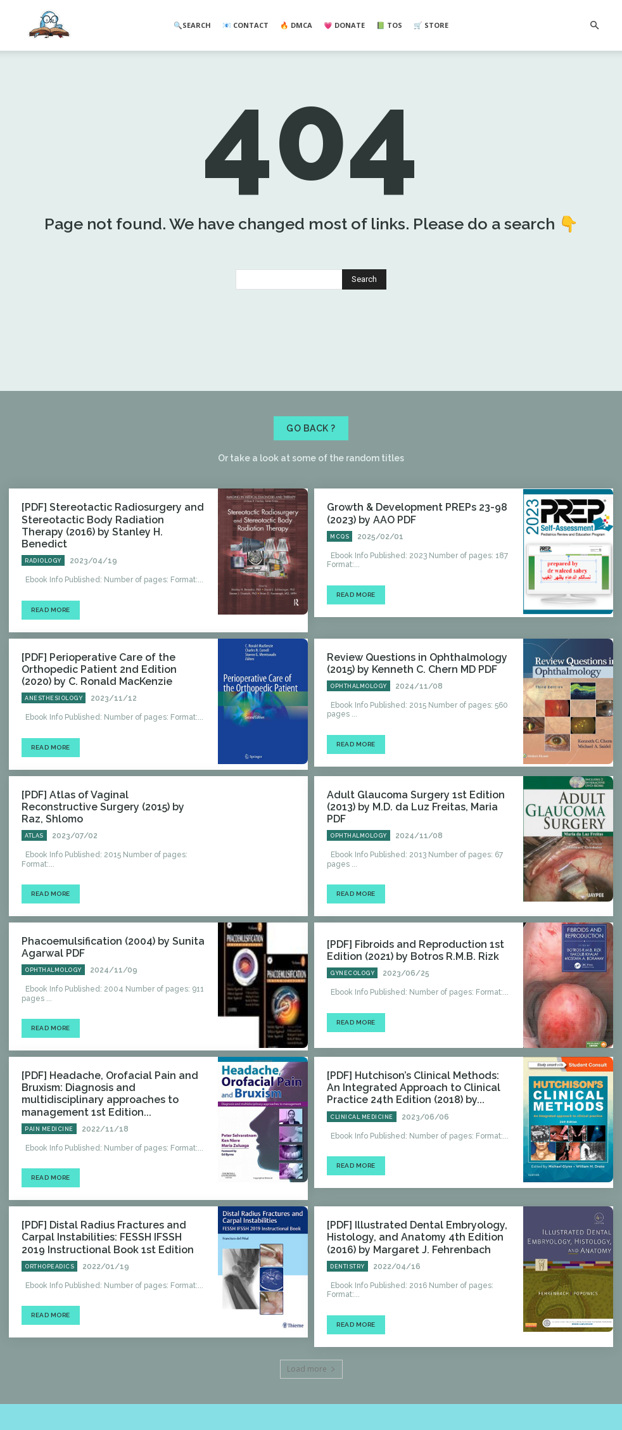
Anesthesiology (53, 721)
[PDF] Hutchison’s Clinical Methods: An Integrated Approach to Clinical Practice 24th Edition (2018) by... (414, 1091)
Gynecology (352, 980)
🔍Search (192, 25)
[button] (594, 25)
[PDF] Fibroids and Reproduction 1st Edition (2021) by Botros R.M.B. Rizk (403, 958)
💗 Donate (344, 25)
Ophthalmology (358, 710)
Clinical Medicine (361, 1117)
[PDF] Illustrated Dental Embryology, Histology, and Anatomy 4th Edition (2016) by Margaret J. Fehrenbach (417, 1223)
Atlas (34, 843)
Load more (311, 1353)
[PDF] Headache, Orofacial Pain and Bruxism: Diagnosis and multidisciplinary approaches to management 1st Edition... (110, 1091)
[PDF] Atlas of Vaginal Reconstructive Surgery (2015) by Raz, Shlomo (102, 821)
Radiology (43, 588)
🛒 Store (431, 25)
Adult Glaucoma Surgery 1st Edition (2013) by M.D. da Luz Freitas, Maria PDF (418, 822)
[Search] (364, 323)
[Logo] (49, 26)
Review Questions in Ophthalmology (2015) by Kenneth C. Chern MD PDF (406, 689)
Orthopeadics (49, 1251)
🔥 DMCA (296, 25)
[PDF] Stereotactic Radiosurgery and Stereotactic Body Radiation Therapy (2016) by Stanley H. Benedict (103, 561)
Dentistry (347, 1251)
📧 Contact (245, 25)
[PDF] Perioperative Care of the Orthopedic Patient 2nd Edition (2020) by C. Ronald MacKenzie (109, 694)
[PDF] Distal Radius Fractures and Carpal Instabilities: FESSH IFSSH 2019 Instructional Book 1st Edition (109, 1223)
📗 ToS (389, 25)
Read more (50, 636)
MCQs (339, 578)
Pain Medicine (49, 1117)
